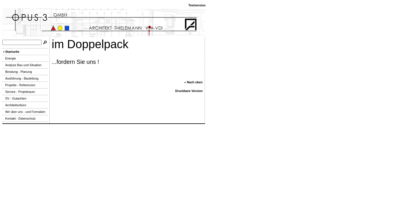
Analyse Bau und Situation (22, 65)
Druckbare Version (189, 91)
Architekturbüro (14, 105)
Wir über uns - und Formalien (23, 111)
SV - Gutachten (14, 98)
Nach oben (193, 82)
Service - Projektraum (18, 91)
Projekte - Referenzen (18, 85)
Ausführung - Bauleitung (20, 78)
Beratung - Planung (17, 71)
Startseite (10, 51)
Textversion (197, 5)
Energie (9, 58)
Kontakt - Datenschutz (19, 118)
